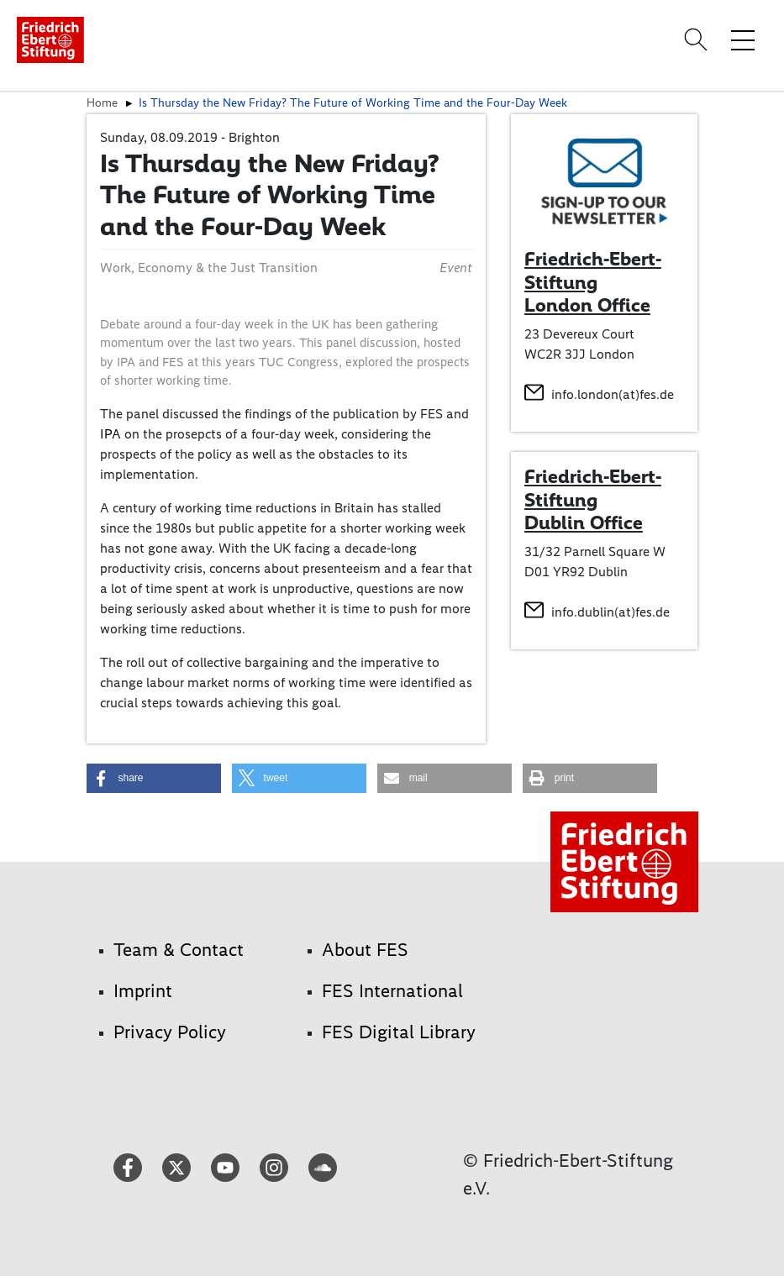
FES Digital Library (399, 1032)
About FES (365, 949)
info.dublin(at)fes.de (610, 612)
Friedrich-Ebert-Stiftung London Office (592, 282)
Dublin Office (583, 522)
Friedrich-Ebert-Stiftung (592, 488)
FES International (392, 990)
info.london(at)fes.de (612, 394)
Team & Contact (178, 949)
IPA (110, 434)
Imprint (142, 990)
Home (102, 102)
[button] (154, 778)
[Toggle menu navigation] (742, 39)
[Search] (698, 39)
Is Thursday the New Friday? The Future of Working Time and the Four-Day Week (353, 102)
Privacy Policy (169, 1032)
